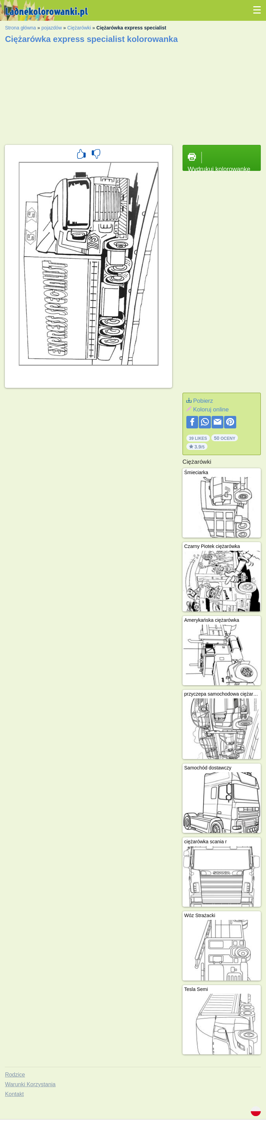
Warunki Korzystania (30, 1084)
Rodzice (15, 1075)
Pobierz (203, 401)
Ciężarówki (79, 28)
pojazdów (51, 28)
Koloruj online (211, 409)
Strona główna (20, 28)
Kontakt (14, 1094)
